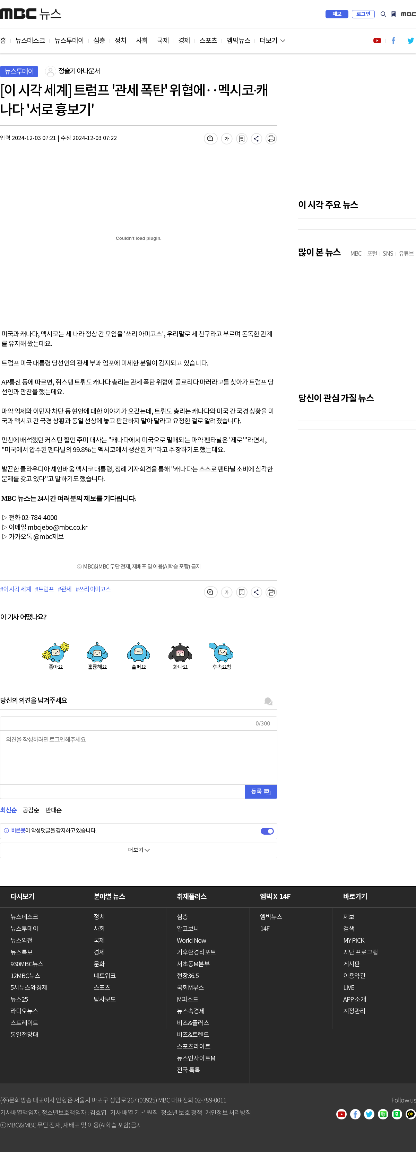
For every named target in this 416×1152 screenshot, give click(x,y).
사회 (142, 41)
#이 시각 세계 (15, 589)
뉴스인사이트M (196, 1058)
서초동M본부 (193, 964)
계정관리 (354, 1011)
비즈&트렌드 (193, 1035)
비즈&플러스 (193, 1023)
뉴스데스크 (30, 41)
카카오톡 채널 (413, 1114)
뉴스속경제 (191, 1011)
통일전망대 (24, 1035)
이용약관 (354, 976)
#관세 (64, 589)
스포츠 (208, 41)
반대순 (53, 810)
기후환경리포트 (196, 952)
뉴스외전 (21, 940)
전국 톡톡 (188, 1070)
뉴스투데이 (69, 41)
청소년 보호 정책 (181, 1112)
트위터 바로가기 (410, 40)
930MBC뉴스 (26, 964)
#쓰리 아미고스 (93, 589)
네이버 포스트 (399, 1114)
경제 (184, 41)
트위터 (371, 1114)
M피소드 (187, 999)
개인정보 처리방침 (228, 1112)
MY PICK (393, 14)
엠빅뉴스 (238, 41)
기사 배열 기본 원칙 (134, 1112)
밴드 (385, 1114)
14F (264, 929)
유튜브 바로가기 (377, 40)
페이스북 (358, 1114)
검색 (383, 14)
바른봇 (14, 831)
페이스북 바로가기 (394, 40)
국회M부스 (190, 988)
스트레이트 (24, 1023)
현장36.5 (188, 976)
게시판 (351, 964)
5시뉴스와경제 (28, 988)
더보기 (268, 41)
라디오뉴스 (24, 1011)
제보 (337, 14)
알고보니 (188, 929)
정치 (120, 41)
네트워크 (105, 976)
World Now (191, 940)
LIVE (348, 988)
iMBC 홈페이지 (408, 14)
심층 (99, 41)
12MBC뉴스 (25, 976)
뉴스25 (19, 999)
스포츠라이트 (193, 1046)
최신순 (8, 810)
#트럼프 (44, 589)
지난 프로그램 (360, 952)
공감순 (31, 810)
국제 (163, 41)
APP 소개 (354, 999)
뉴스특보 (21, 952)
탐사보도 (105, 999)
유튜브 (344, 1114)
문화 (99, 964)
